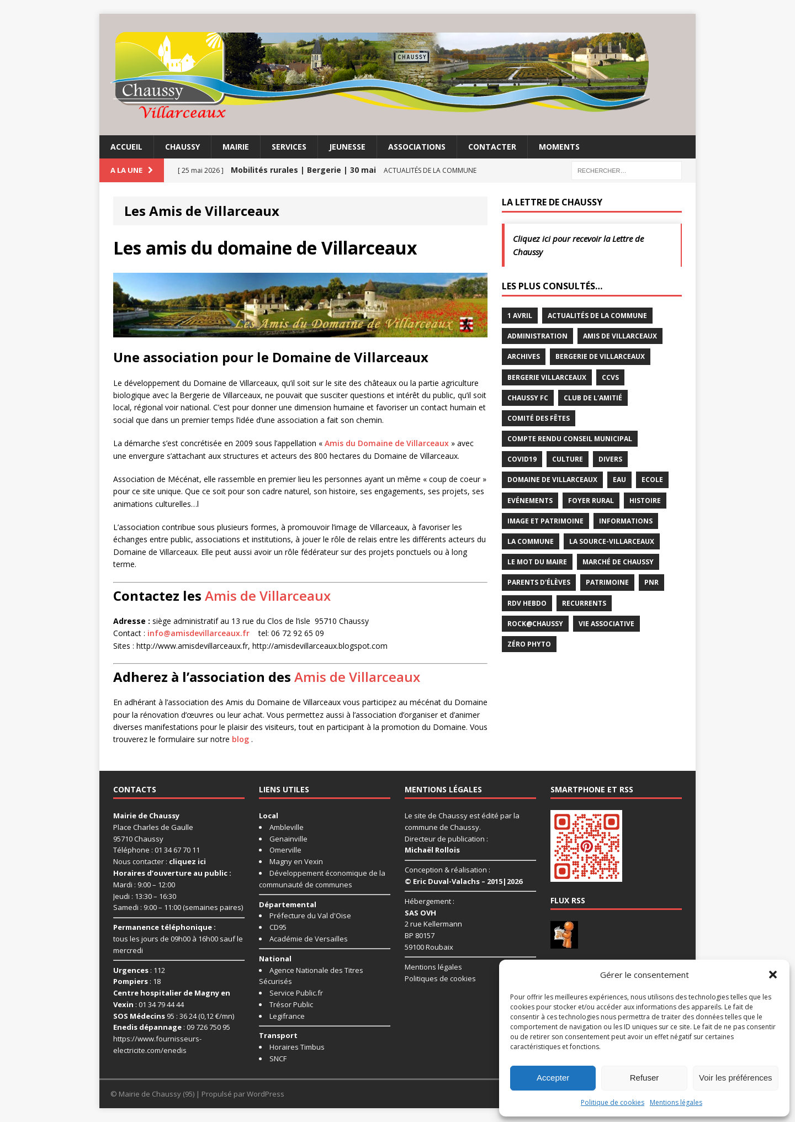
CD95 (278, 927)
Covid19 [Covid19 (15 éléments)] (522, 459)
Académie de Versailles (308, 939)
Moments (559, 146)
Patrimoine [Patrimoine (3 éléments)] (607, 582)
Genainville (288, 839)
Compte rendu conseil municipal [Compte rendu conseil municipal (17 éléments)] (569, 438)
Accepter (553, 1077)
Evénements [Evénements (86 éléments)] (530, 500)
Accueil (126, 146)
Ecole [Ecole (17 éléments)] (652, 479)
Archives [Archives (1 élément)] (523, 356)
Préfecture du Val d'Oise (310, 915)
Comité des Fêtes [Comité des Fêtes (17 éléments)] (538, 418)
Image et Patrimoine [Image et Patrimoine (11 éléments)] (545, 521)
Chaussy (182, 146)
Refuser (644, 1077)
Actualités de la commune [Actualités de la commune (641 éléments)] (597, 315)
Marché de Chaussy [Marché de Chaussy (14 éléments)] (618, 562)
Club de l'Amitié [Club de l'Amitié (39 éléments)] (593, 398)
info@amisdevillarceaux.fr (198, 633)
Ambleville (286, 827)
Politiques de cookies (440, 978)
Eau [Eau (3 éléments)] (619, 479)
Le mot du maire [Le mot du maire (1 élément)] (537, 562)
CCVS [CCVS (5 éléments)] (610, 377)
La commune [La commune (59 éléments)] (530, 541)
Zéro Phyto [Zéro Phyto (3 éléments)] (529, 644)
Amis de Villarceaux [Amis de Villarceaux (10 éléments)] (620, 336)
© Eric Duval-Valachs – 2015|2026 (463, 881)
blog (240, 739)
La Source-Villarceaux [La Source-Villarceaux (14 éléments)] (611, 541)
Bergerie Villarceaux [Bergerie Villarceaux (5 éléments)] (546, 377)
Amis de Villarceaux (268, 595)
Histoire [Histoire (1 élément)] (645, 500)
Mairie (235, 146)
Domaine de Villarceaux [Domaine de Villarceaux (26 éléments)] (552, 479)
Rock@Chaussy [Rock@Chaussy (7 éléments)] (535, 623)
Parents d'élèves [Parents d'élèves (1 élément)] (538, 582)
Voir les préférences (735, 1077)
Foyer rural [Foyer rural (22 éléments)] (591, 500)
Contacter (492, 146)
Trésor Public (291, 1004)
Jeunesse (347, 146)
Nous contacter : (159, 861)
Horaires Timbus (297, 1047)
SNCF (278, 1058)
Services (289, 146)
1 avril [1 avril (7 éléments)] (519, 315)
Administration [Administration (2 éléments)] (537, 336)
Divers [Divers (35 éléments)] (610, 459)
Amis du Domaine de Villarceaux (387, 443)
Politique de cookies (612, 1102)
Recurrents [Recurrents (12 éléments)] (584, 603)
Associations (417, 146)
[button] (772, 974)
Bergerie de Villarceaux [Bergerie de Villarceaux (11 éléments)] (600, 356)
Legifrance (287, 1016)
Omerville (285, 850)
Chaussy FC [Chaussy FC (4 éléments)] (527, 398)
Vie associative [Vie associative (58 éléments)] (606, 623)
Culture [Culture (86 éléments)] (567, 459)
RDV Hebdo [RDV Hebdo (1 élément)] (527, 603)
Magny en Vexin (296, 861)
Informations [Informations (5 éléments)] (626, 521)
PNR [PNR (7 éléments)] (651, 582)
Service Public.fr (296, 993)
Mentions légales (676, 1102)
